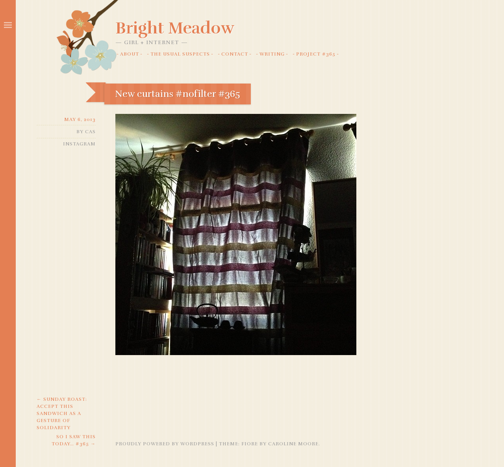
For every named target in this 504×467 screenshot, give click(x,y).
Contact (234, 54)
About (129, 54)
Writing (272, 54)
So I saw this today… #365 (74, 440)
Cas (90, 131)
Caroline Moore (293, 444)
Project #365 (315, 54)
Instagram (79, 144)
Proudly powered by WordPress (164, 444)
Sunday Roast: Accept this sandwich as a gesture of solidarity (62, 413)
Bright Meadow (174, 28)
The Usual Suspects (180, 54)
